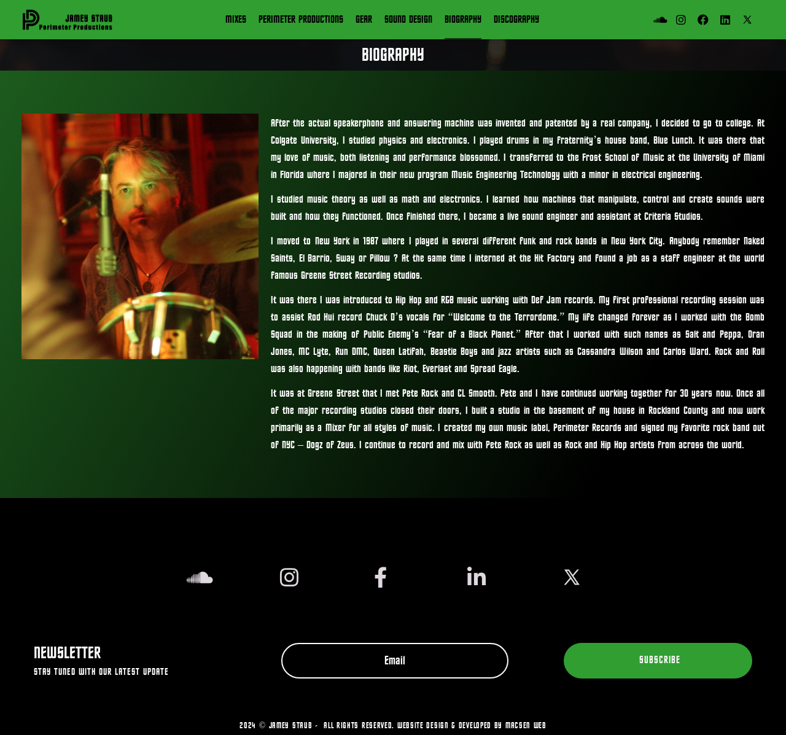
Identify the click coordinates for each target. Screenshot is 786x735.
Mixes (235, 20)
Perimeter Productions (301, 20)
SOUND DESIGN (408, 20)
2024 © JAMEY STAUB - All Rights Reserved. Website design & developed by (372, 725)
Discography (516, 20)
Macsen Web (526, 725)
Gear (364, 20)
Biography (463, 20)
